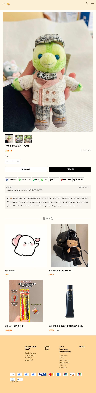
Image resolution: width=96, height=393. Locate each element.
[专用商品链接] (26, 250)
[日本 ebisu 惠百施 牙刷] (26, 305)
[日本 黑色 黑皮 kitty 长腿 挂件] (70, 250)
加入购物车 (26, 169)
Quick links (47, 348)
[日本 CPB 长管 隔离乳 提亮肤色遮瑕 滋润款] (70, 305)
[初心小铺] (8, 4)
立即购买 (70, 169)
